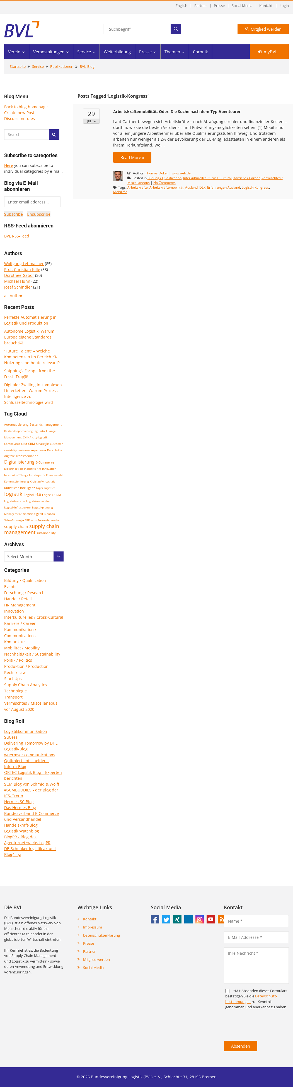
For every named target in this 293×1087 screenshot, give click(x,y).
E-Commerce (45, 462)
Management (13, 514)
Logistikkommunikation (25, 731)
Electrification (13, 469)
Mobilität (120, 191)
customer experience (32, 450)
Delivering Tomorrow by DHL (30, 743)
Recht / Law (15, 672)
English (181, 6)
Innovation (49, 469)
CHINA (27, 437)
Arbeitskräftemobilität (166, 187)
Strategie (44, 520)
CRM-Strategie (38, 443)
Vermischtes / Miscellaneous (30, 703)
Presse (219, 6)
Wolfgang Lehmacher (24, 263)
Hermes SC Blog (19, 801)
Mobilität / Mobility (22, 648)
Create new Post (19, 112)
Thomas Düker (156, 173)
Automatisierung (16, 424)
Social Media (242, 6)
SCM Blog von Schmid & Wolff (31, 784)
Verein (14, 51)
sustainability (46, 533)
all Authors (14, 295)
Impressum (92, 927)
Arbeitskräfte (137, 187)
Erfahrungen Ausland (223, 187)
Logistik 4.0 (32, 494)
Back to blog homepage (26, 106)
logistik (13, 494)
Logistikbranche (14, 501)
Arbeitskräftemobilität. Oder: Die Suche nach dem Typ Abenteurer (177, 111)
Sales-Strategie (14, 520)
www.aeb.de (181, 173)
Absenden (240, 1046)
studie (55, 520)
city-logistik (39, 437)
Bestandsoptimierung (18, 431)
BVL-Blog (87, 66)
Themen (172, 51)
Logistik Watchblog (21, 831)
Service (84, 51)
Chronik (200, 51)
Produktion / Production (26, 666)
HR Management (19, 605)
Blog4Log (12, 854)
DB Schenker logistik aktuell (30, 848)
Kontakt (266, 6)
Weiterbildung (117, 51)
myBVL (267, 51)
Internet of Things (16, 475)
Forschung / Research (24, 592)
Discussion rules (19, 118)
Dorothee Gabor (19, 275)
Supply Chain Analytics (25, 684)
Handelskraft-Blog (21, 825)
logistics (49, 488)
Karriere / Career (20, 623)
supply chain (16, 526)
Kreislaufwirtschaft (42, 481)
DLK (202, 187)
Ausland (191, 187)
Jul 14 (91, 121)
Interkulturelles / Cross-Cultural (33, 617)
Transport (13, 697)
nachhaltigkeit (33, 514)
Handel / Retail (18, 598)
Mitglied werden (263, 29)
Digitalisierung (19, 462)
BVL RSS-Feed (16, 236)
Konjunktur (14, 641)
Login (284, 6)
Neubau (49, 514)
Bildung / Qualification (25, 580)
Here (8, 165)
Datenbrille (54, 450)
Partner (200, 6)
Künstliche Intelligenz (19, 488)
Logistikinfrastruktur (17, 507)
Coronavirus (12, 444)
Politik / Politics (18, 660)
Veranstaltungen (48, 51)
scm (34, 520)
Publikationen (61, 66)
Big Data (39, 431)
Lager (39, 488)
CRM (24, 444)
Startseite (18, 66)
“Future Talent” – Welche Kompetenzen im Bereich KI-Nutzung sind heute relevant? (32, 356)
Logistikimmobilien (38, 501)
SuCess (11, 737)
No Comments (164, 182)
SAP (27, 520)
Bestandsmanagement (46, 424)
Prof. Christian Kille (22, 269)
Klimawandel (54, 475)
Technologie (15, 691)
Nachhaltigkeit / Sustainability (32, 654)
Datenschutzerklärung (101, 935)
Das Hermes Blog (20, 807)
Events (10, 586)
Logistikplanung (42, 507)
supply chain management (31, 529)
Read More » (132, 157)
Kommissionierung (16, 481)
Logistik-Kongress (255, 187)
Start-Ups (13, 678)
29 (91, 113)
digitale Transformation (21, 456)
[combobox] (34, 556)
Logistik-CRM (51, 495)
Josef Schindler (18, 287)
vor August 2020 (19, 709)
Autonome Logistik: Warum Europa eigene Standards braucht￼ (29, 336)
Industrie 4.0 (32, 469)
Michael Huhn (17, 281)
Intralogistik (37, 475)
